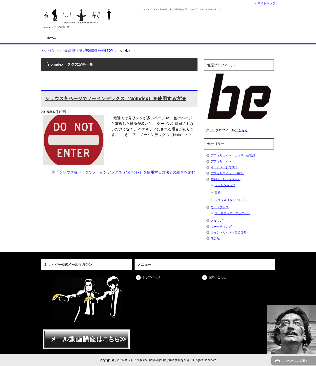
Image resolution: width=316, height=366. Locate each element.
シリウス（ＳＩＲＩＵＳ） (232, 200)
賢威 (217, 192)
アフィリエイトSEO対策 (227, 173)
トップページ (151, 277)
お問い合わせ (217, 277)
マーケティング (221, 226)
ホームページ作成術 (224, 167)
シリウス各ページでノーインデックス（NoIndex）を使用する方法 (115, 98)
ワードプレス (220, 207)
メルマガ (217, 220)
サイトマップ (266, 3)
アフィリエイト (221, 161)
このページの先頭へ (295, 361)
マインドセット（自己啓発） (230, 232)
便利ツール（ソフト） (225, 179)
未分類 (215, 238)
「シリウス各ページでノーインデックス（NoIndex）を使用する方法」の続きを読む (125, 172)
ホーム (51, 37)
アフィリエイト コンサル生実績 (233, 155)
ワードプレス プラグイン (232, 213)
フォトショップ (225, 185)
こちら (243, 130)
